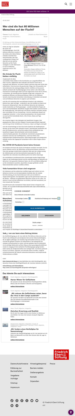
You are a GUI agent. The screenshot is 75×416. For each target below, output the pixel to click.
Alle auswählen (37, 208)
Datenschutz (40, 225)
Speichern (49, 215)
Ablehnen (26, 215)
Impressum (34, 225)
